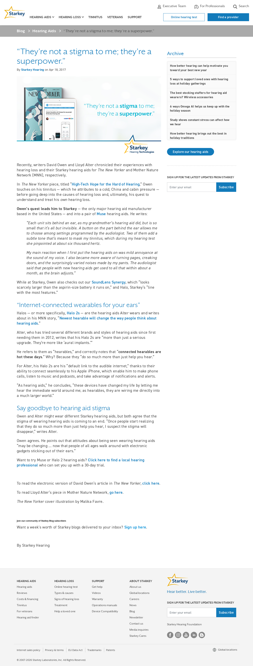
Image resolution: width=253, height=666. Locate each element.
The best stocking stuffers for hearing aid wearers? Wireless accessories (198, 95)
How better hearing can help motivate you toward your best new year (199, 68)
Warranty (97, 599)
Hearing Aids (44, 31)
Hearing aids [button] (40, 17)
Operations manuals (104, 605)
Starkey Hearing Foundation (184, 624)
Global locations (139, 592)
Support (135, 17)
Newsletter (136, 617)
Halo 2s (73, 313)
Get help (97, 586)
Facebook (170, 635)
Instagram (178, 635)
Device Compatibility (105, 611)
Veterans (115, 17)
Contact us (136, 623)
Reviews (22, 592)
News (132, 605)
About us (135, 586)
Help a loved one (65, 611)
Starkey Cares (137, 635)
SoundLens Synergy (109, 282)
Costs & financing (27, 599)
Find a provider (228, 17)
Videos (96, 592)
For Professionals (209, 6)
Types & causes (63, 592)
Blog (21, 31)
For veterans (24, 611)
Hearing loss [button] (70, 17)
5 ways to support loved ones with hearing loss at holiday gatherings (199, 81)
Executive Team (171, 6)
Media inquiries (138, 629)
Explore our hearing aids (190, 152)
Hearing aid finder (28, 617)
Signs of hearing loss (66, 599)
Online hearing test (184, 17)
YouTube (186, 635)
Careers (134, 599)
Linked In (194, 635)
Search (241, 6)
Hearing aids (24, 586)
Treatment (60, 605)
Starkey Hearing (32, 70)
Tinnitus (95, 17)
